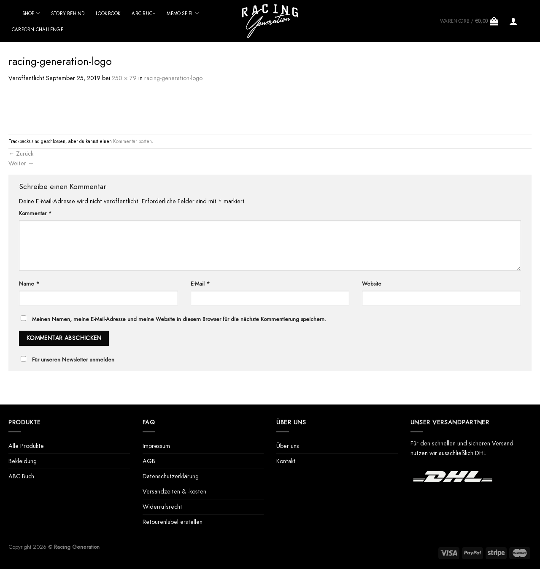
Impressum (156, 446)
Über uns (287, 446)
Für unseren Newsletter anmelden (73, 360)
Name (29, 284)
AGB (149, 461)
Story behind (68, 13)
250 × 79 (124, 78)
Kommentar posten (132, 141)
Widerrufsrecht (162, 506)
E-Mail (200, 284)
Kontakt (286, 461)
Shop (31, 13)
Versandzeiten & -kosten (174, 491)
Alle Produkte (26, 446)
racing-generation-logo (173, 78)
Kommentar (35, 213)
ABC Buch (144, 13)
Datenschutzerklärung (171, 476)
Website (371, 284)
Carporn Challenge (37, 29)
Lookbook (108, 13)
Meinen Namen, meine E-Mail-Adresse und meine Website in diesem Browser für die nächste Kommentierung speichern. (179, 319)
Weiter (21, 163)
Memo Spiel (183, 13)
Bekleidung (22, 461)
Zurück (20, 153)
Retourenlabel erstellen (172, 522)
